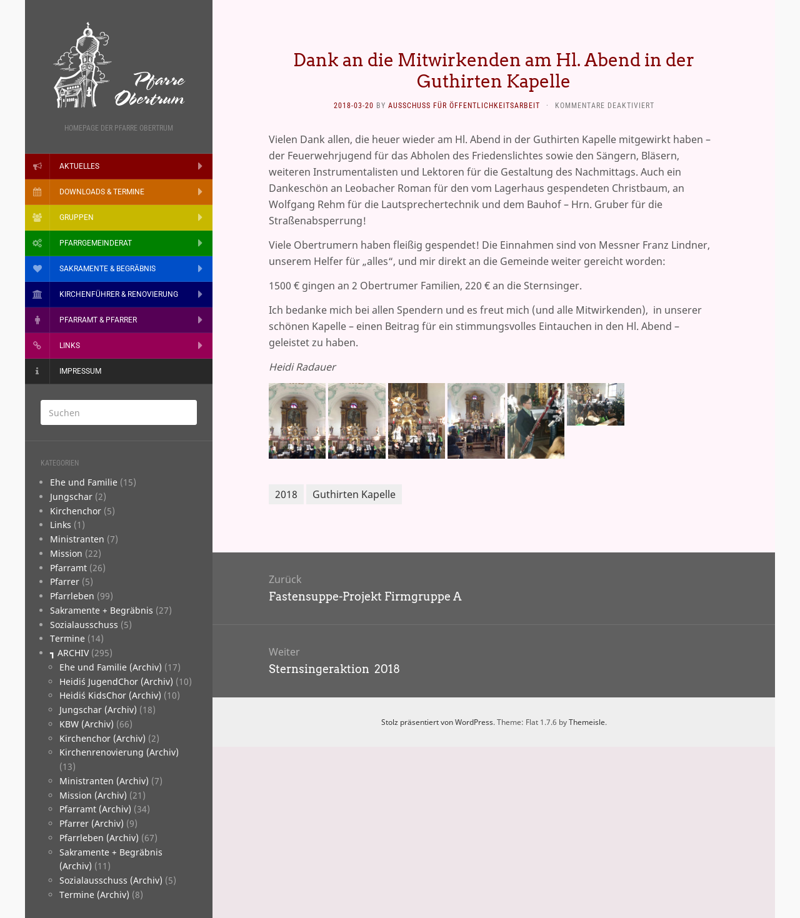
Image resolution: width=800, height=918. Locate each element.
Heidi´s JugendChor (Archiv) (116, 681)
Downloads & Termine (101, 191)
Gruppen (76, 217)
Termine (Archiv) (94, 895)
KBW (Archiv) (86, 724)
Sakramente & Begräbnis (107, 268)
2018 (286, 494)
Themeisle (587, 722)
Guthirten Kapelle (354, 494)
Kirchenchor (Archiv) (102, 738)
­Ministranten (77, 539)
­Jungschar (71, 496)
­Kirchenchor (75, 511)
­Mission (66, 553)
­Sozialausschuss (84, 625)
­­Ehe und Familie (84, 482)
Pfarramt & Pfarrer (98, 320)
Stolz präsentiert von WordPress (437, 722)
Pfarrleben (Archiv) (99, 838)
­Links (60, 525)
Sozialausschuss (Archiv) (110, 880)
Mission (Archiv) (93, 795)
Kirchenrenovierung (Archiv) (119, 752)
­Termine (67, 638)
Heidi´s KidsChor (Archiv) (110, 695)
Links (69, 345)
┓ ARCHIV (69, 653)
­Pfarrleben (72, 596)
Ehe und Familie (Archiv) (110, 667)
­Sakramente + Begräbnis (101, 610)
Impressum (80, 371)
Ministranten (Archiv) (104, 781)
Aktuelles (79, 166)
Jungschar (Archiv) (98, 710)
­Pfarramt (68, 568)
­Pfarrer (64, 581)
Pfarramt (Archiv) (95, 809)
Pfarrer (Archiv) (91, 823)
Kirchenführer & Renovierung (118, 294)
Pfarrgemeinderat (95, 243)
